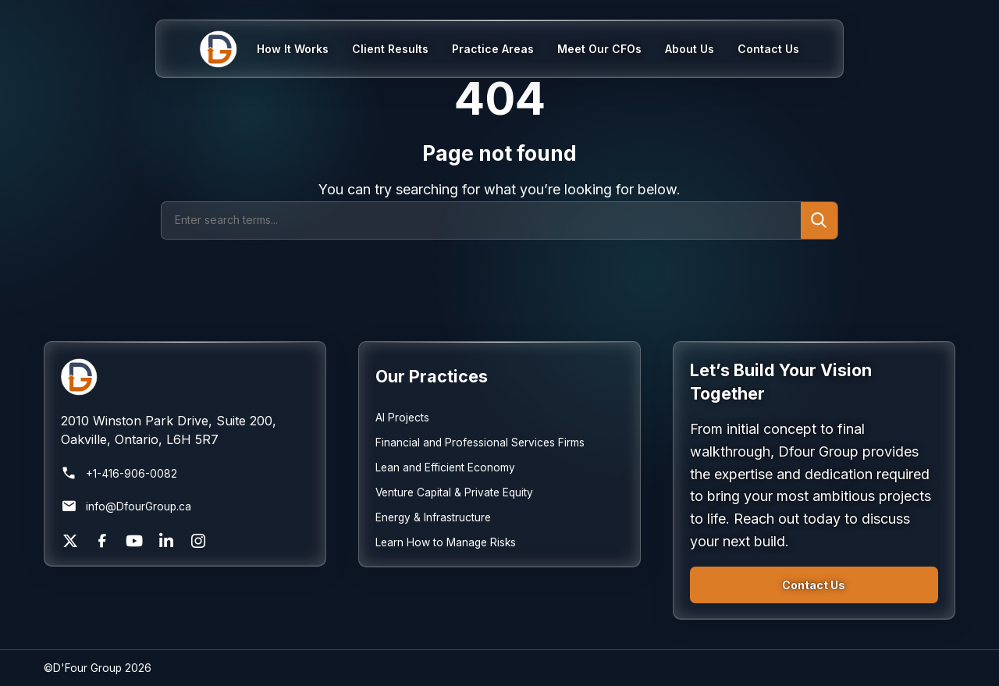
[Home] (228, 48)
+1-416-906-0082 (119, 473)
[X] (70, 540)
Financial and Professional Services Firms (480, 442)
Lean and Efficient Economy (445, 467)
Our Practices (431, 376)
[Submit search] (819, 220)
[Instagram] (198, 540)
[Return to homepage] (185, 377)
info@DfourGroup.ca (126, 506)
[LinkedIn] (166, 540)
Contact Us (813, 585)
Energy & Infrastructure (433, 517)
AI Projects (402, 417)
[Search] (481, 220)
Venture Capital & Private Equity (454, 492)
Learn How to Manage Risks (445, 542)
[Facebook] (102, 540)
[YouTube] (134, 540)
